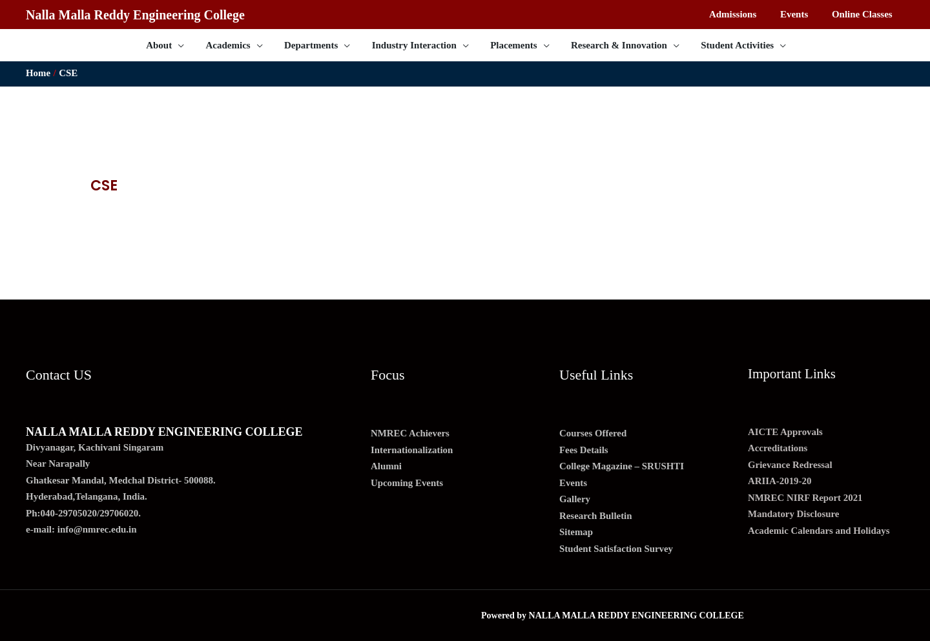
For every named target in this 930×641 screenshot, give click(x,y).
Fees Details (583, 450)
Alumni (386, 466)
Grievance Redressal (790, 465)
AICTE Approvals (785, 432)
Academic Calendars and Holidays (819, 530)
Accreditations (778, 448)
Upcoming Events (407, 483)
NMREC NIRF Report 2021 (805, 498)
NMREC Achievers (410, 433)
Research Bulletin (595, 516)
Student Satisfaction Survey (616, 549)
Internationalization (412, 450)
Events (573, 483)
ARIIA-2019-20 (780, 481)
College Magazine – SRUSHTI (622, 466)
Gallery (574, 499)
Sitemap (576, 532)
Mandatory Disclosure (794, 514)
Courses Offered (593, 433)
